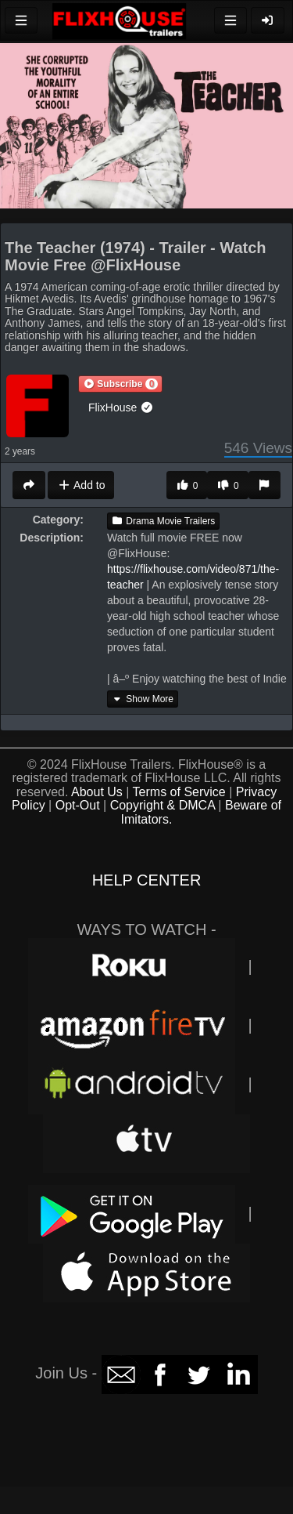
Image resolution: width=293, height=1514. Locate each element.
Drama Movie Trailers (163, 521)
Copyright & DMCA (162, 805)
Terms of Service (179, 792)
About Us (97, 792)
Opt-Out (77, 805)
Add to (81, 485)
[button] (120, 384)
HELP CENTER (147, 880)
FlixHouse (121, 407)
